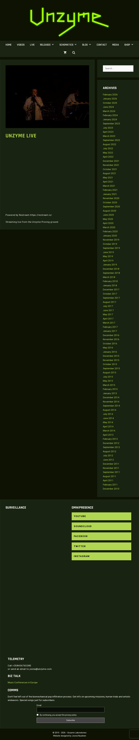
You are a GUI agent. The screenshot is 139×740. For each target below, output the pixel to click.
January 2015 (110, 393)
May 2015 (108, 380)
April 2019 (108, 260)
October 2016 (110, 343)
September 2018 (111, 273)
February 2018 (110, 281)
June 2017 (108, 310)
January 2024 (110, 119)
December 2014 (111, 397)
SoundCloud (83, 526)
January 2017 (110, 331)
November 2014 (111, 401)
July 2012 (108, 455)
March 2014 (109, 430)
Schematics (69, 45)
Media (115, 45)
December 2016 (111, 335)
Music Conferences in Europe (22, 682)
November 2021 (111, 165)
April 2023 (108, 131)
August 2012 (109, 451)
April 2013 (108, 434)
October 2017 (110, 293)
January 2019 (110, 264)
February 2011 (110, 484)
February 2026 (110, 94)
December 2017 (111, 289)
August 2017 (109, 302)
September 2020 (111, 206)
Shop (130, 45)
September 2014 (111, 405)
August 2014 (109, 410)
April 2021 (108, 181)
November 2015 (111, 360)
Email (39, 705)
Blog (88, 45)
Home (9, 45)
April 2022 (108, 156)
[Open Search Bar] (73, 53)
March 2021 (109, 185)
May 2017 (108, 314)
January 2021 (110, 194)
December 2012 (111, 443)
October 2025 (110, 102)
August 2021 (109, 173)
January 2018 (110, 285)
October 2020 (110, 202)
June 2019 (108, 252)
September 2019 (111, 248)
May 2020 (108, 219)
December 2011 (111, 463)
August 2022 (109, 144)
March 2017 (109, 322)
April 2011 (108, 480)
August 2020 (109, 210)
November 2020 (111, 198)
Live (32, 45)
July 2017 (108, 306)
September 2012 (111, 447)
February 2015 (110, 389)
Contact (102, 45)
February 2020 (110, 231)
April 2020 (108, 223)
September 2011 (111, 472)
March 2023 (109, 136)
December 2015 (111, 356)
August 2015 (109, 372)
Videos (21, 45)
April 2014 (108, 426)
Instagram (82, 556)
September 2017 (111, 297)
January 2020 (110, 235)
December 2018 (111, 268)
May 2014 (108, 422)
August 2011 (109, 476)
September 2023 (111, 123)
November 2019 (111, 239)
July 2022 (108, 148)
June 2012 (108, 459)
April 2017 (108, 318)
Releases (48, 45)
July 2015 (108, 376)
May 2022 (108, 152)
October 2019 (110, 244)
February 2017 (110, 327)
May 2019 (108, 256)
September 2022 (111, 140)
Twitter (80, 546)
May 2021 (108, 177)
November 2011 (111, 468)
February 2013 (110, 439)
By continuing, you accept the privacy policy (57, 715)
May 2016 (108, 347)
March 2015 (109, 385)
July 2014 (108, 414)
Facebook (81, 536)
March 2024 (109, 111)
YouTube (80, 516)
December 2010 (111, 488)
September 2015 (111, 368)
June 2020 (108, 214)
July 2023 (108, 127)
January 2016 (110, 351)
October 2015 (110, 364)
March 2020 (109, 227)
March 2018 (109, 277)
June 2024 (108, 107)
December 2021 (111, 161)
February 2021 (110, 190)
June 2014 (108, 418)
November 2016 (111, 339)
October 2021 (110, 169)
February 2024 (110, 115)
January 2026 (110, 98)
